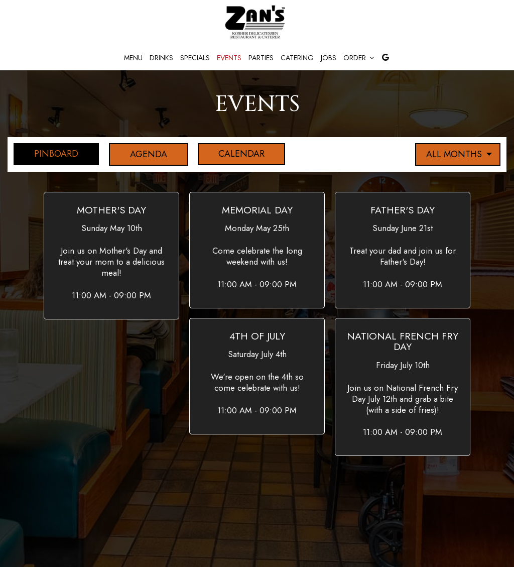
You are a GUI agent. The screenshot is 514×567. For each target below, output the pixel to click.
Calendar (233, 154)
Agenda (139, 154)
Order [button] (358, 58)
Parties (261, 58)
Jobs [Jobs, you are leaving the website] (328, 58)
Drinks (161, 58)
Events (229, 58)
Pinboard (46, 154)
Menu (133, 58)
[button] (111, 255)
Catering (297, 58)
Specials (195, 58)
